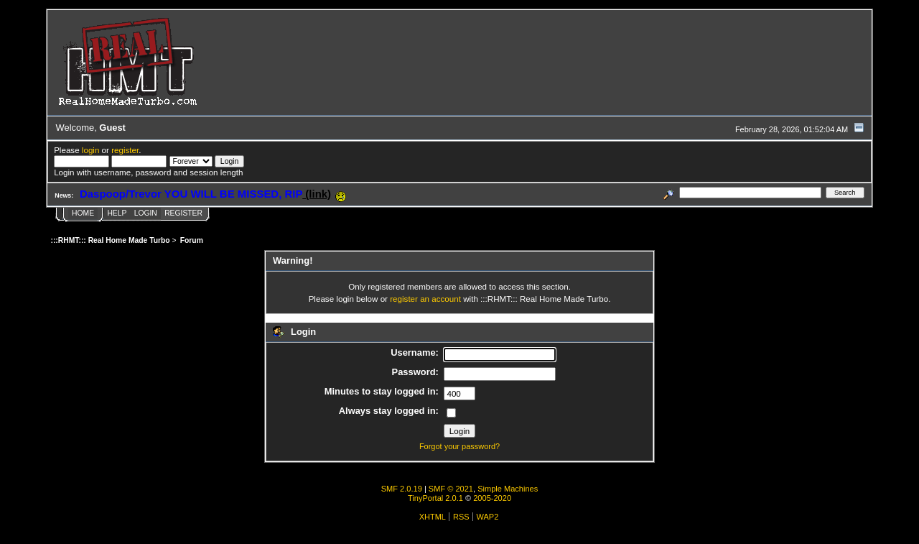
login (91, 150)
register (125, 150)
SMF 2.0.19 (401, 488)
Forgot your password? (459, 446)
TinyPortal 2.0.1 (435, 498)
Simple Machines (507, 488)
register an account (425, 298)
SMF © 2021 (451, 488)
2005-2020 (492, 498)
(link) (316, 194)
